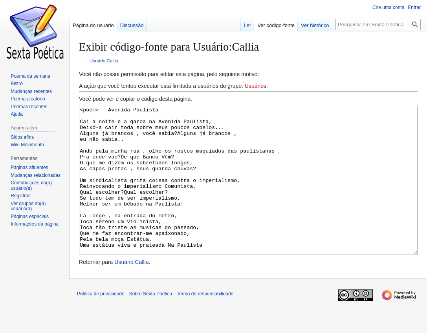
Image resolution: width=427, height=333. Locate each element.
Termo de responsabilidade (205, 323)
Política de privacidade (101, 323)
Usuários (255, 86)
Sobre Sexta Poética (150, 323)
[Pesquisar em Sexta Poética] (378, 24)
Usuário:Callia (104, 60)
